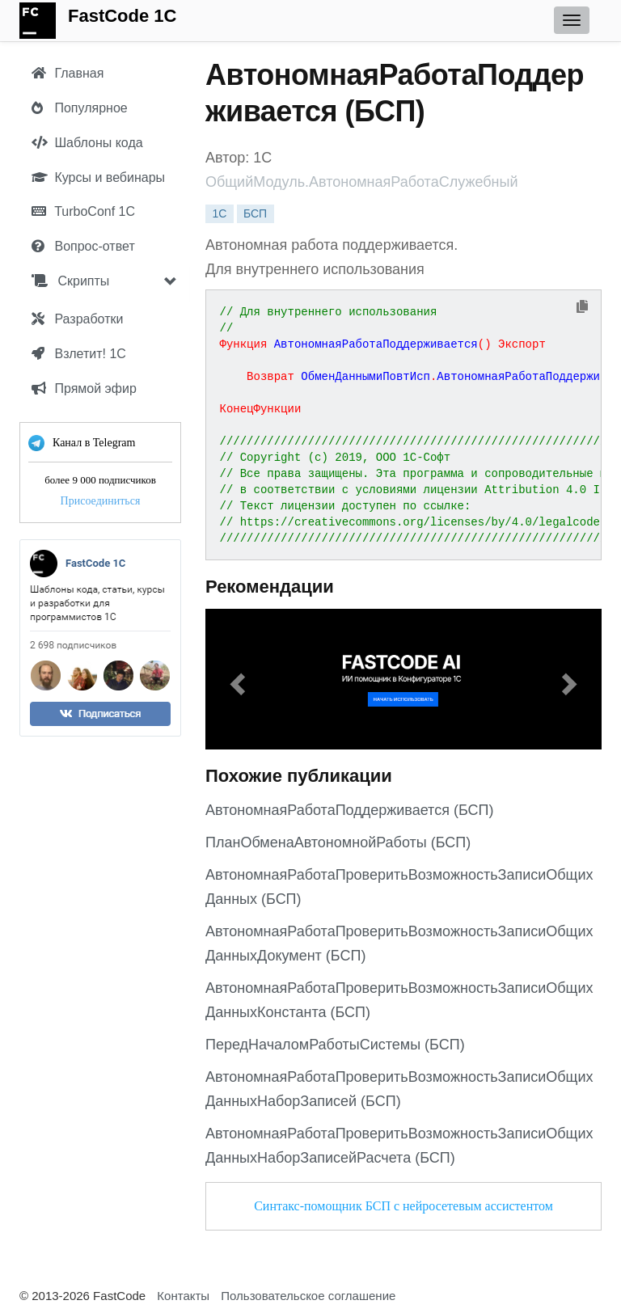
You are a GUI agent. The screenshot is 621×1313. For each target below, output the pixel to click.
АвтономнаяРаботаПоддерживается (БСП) (349, 810)
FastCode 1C (122, 16)
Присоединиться (101, 501)
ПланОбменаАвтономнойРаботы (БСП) (338, 842)
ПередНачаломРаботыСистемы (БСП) (335, 1044)
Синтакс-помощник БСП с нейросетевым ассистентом (403, 1206)
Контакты (183, 1295)
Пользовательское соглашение (308, 1295)
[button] (235, 679)
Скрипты (70, 281)
